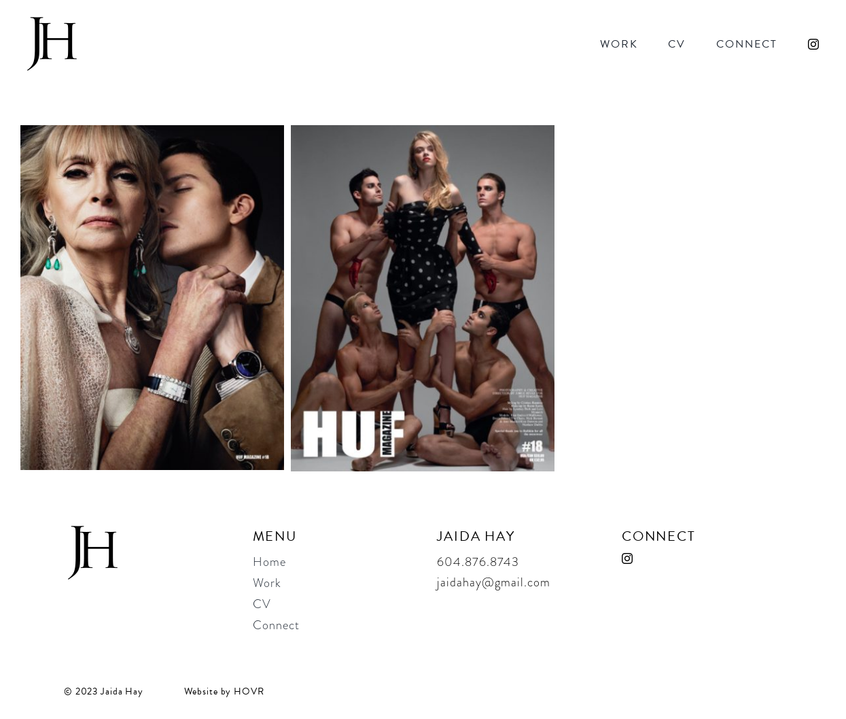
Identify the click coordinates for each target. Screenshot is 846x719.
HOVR (249, 691)
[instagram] (813, 44)
